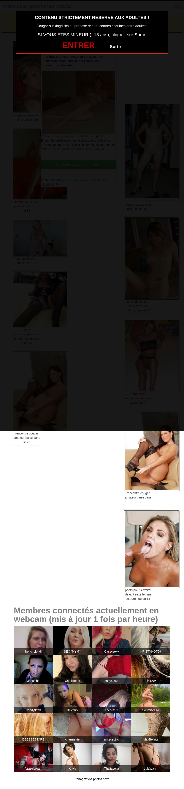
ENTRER (79, 45)
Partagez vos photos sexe (92, 779)
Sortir (115, 46)
